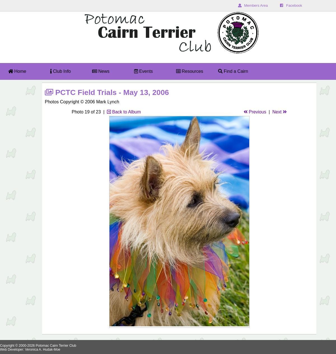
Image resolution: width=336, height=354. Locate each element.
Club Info (60, 71)
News (100, 71)
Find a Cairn (233, 71)
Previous (255, 112)
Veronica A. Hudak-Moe (42, 349)
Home (17, 71)
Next (279, 112)
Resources (189, 71)
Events (143, 71)
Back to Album (124, 112)
